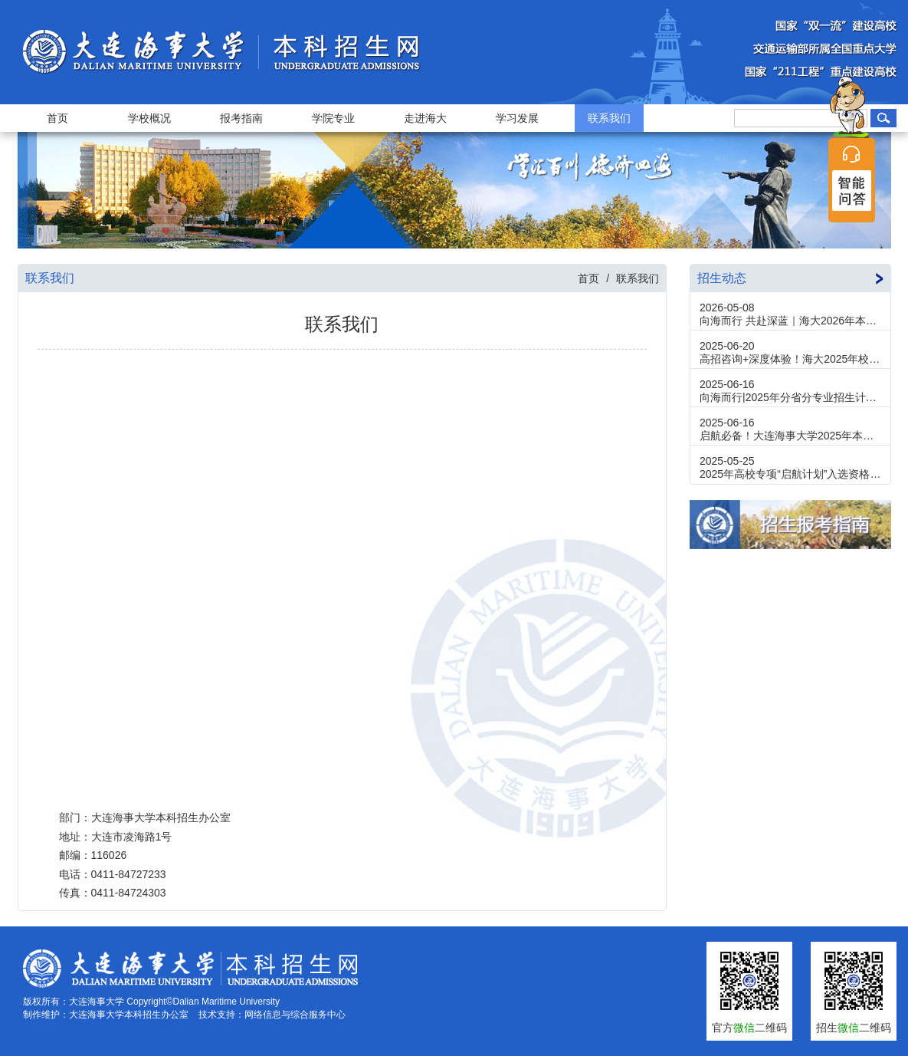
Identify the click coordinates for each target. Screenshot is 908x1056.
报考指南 (241, 118)
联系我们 (609, 118)
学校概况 (149, 118)
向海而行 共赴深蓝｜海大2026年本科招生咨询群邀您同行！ (790, 320)
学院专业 (333, 118)
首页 (57, 118)
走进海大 (425, 118)
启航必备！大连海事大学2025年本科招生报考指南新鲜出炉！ (790, 435)
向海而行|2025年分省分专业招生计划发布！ (790, 397)
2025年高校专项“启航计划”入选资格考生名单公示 (790, 474)
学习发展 (517, 118)
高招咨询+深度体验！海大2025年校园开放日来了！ (790, 359)
